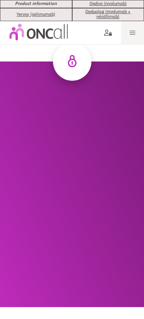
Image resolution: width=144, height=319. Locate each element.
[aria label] (109, 23)
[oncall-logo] (38, 23)
